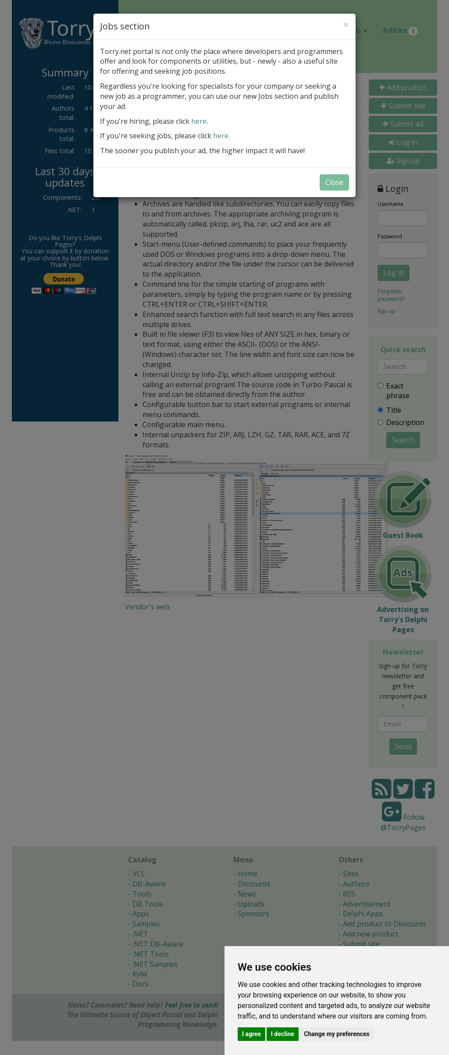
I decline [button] (282, 1033)
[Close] (346, 24)
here (199, 121)
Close (334, 182)
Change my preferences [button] (336, 1033)
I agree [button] (251, 1033)
